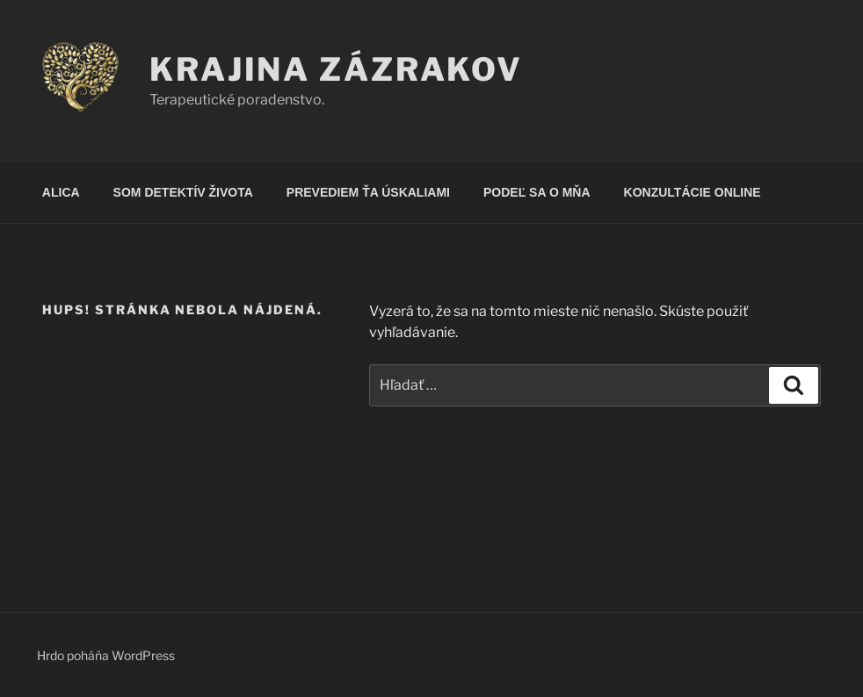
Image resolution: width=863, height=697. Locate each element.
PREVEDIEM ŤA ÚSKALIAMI (368, 192)
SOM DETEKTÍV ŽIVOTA (183, 192)
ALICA (61, 192)
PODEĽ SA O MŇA (537, 192)
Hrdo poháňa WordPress (106, 655)
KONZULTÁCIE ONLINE (692, 192)
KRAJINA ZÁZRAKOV (336, 69)
